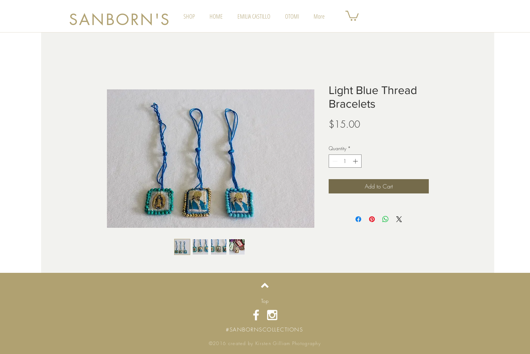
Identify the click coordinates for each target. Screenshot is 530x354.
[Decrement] (334, 161)
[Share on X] (399, 219)
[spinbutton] (345, 161)
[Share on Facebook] (358, 219)
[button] (352, 15)
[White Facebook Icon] (256, 315)
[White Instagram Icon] (272, 315)
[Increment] (356, 161)
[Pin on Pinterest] (372, 219)
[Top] (265, 301)
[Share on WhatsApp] (385, 219)
